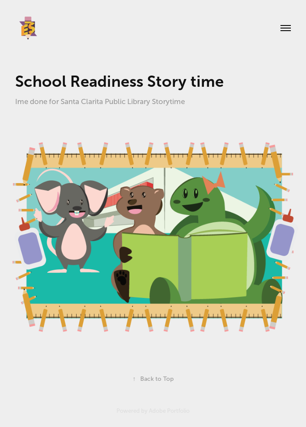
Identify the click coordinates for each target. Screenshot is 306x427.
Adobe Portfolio (169, 411)
